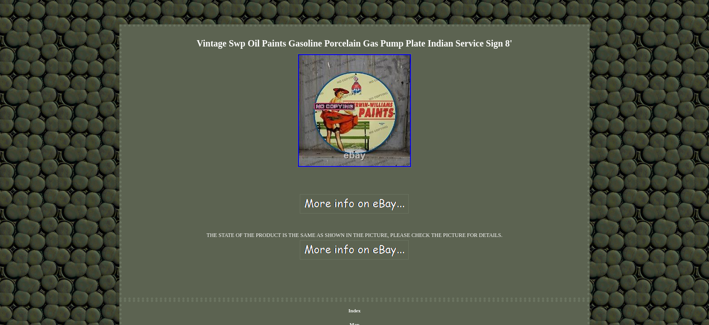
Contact (327, 265)
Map (307, 265)
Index (289, 265)
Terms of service (401, 265)
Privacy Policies (360, 265)
